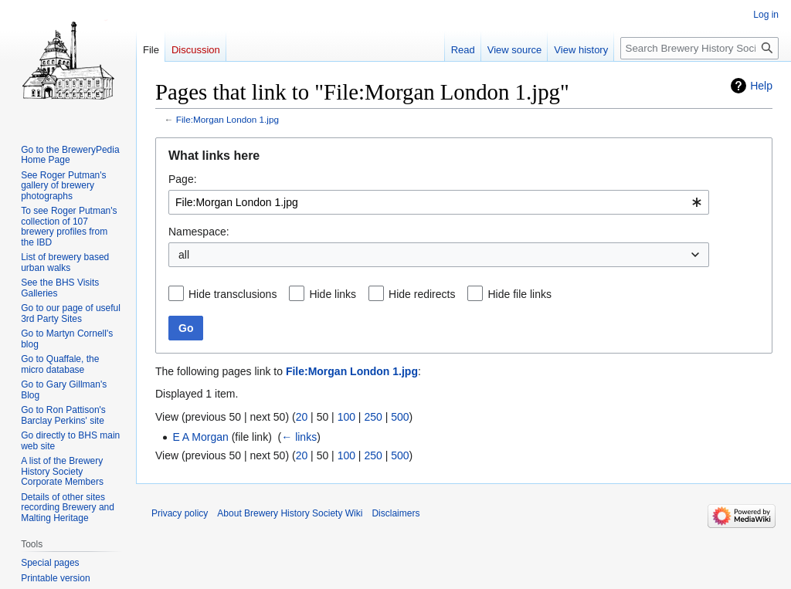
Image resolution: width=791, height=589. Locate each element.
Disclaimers (395, 513)
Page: (182, 179)
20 (302, 417)
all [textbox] (183, 255)
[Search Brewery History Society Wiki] (699, 48)
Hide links (332, 294)
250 (373, 417)
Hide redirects (422, 294)
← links (299, 437)
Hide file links (519, 294)
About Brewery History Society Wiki (289, 513)
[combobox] (438, 202)
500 (400, 417)
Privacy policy (179, 513)
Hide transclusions (232, 294)
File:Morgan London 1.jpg (227, 119)
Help (761, 86)
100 (346, 417)
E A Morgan (200, 437)
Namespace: (198, 231)
